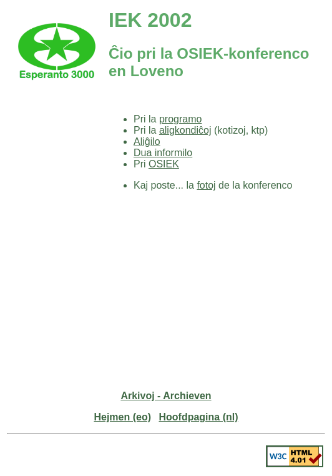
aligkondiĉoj (185, 130)
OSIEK (164, 164)
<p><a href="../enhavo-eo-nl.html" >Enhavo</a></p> (57, 187)
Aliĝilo (147, 141)
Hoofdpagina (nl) (198, 417)
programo (180, 119)
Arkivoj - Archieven (165, 395)
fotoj (206, 185)
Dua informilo (163, 152)
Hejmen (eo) (122, 417)
